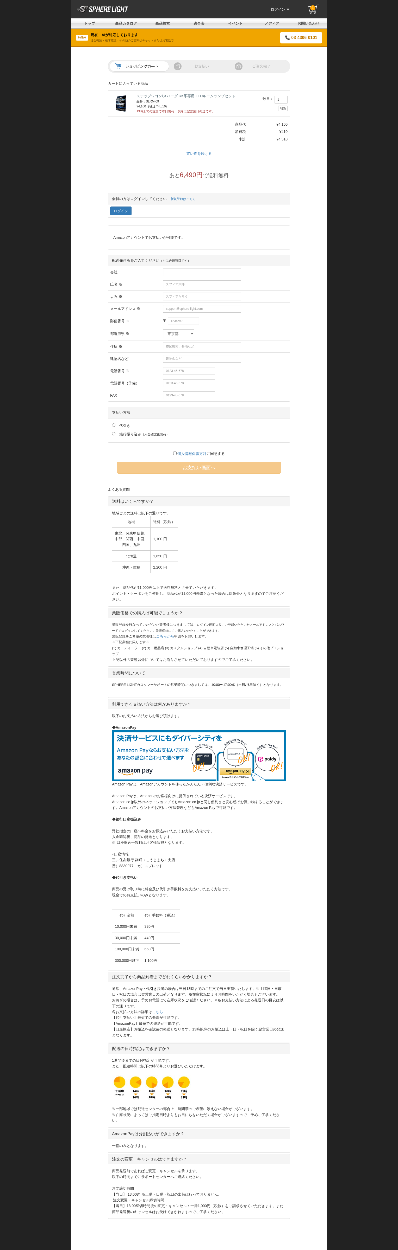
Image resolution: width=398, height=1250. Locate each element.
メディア (272, 23)
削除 (283, 108)
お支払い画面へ (199, 467)
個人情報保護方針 (192, 454)
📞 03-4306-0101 (301, 37)
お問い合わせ (308, 23)
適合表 (199, 23)
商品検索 (162, 23)
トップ (89, 23)
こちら (157, 1012)
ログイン (280, 9)
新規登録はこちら (183, 199)
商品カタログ (126, 23)
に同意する (199, 454)
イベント (235, 23)
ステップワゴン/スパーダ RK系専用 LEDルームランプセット (185, 96)
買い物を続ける (199, 153)
